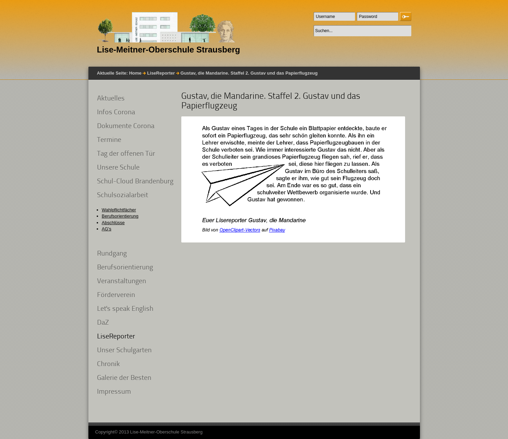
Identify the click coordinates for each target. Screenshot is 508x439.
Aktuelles (111, 98)
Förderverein (116, 295)
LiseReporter (161, 73)
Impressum (114, 392)
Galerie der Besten (124, 378)
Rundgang (112, 253)
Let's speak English (125, 309)
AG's (107, 228)
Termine (109, 140)
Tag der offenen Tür (126, 154)
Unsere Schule (118, 167)
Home (135, 73)
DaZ (103, 322)
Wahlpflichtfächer (119, 209)
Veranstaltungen (121, 281)
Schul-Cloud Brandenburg (135, 181)
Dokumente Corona (125, 126)
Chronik (108, 364)
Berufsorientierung (120, 216)
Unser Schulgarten (124, 350)
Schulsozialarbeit (122, 195)
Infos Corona (116, 112)
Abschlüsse (113, 222)
